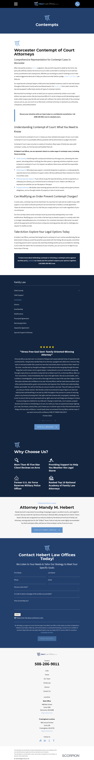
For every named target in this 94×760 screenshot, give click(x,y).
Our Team (47, 679)
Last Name (51, 573)
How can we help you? (21, 601)
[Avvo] (40, 740)
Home (47, 675)
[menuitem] (45, 290)
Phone (16, 580)
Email (50, 580)
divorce (34, 68)
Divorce (46, 687)
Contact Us (47, 691)
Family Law (47, 683)
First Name (17, 573)
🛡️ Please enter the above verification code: (28, 618)
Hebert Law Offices (70, 76)
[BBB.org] (49, 740)
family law (58, 86)
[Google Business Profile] (45, 740)
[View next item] (55, 421)
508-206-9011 (47, 664)
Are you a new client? (21, 587)
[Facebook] (54, 740)
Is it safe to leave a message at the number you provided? (33, 594)
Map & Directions (47, 713)
